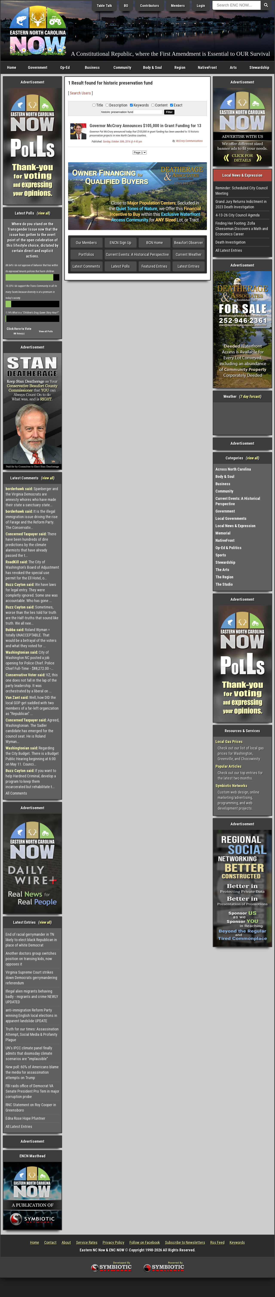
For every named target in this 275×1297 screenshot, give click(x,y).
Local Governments (230, 518)
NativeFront (207, 67)
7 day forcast (250, 396)
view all (43, 213)
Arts (233, 67)
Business (92, 67)
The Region (224, 577)
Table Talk (104, 6)
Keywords (237, 1242)
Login (201, 6)
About (66, 1242)
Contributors (149, 6)
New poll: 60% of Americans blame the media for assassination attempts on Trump (32, 1072)
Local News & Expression (235, 525)
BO (126, 6)
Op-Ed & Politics (228, 547)
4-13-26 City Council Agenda (237, 215)
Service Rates (87, 1242)
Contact (50, 1242)
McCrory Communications (189, 140)
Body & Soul (152, 67)
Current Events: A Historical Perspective (137, 254)
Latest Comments (86, 266)
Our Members (86, 242)
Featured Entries (154, 266)
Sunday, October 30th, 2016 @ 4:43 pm (122, 141)
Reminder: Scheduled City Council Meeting (241, 191)
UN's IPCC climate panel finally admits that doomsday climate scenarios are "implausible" (29, 1053)
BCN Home (154, 242)
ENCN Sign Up (120, 242)
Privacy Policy (113, 1242)
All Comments (16, 793)
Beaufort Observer (188, 242)
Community (122, 67)
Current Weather (189, 254)
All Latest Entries (19, 1126)
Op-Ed (65, 67)
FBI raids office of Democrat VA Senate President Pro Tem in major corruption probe (32, 1091)
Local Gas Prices (229, 741)
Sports (220, 555)
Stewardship (259, 67)
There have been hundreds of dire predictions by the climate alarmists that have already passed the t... (31, 545)
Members (178, 6)
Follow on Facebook (145, 1242)
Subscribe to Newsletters (185, 1242)
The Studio (224, 584)
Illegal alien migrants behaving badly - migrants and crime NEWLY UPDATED (32, 996)
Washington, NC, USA (242, 418)
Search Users (80, 93)
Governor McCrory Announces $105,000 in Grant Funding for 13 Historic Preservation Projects (145, 128)
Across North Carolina (233, 469)
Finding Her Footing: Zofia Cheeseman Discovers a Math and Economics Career (241, 228)
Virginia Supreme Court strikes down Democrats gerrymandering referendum (31, 977)
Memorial (223, 533)
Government (37, 67)
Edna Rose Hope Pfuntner (25, 1118)
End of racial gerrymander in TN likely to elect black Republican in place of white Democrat (31, 939)
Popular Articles (228, 766)
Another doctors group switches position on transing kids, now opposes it (31, 958)
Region (179, 67)
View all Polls (46, 331)
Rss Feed (217, 1242)
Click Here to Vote (19, 329)
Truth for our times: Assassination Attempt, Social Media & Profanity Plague (32, 1034)
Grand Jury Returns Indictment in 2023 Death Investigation (241, 204)
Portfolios (86, 254)
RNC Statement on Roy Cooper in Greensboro (31, 1107)
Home (11, 67)
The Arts (222, 569)
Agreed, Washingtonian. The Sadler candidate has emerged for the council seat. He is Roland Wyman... (32, 731)
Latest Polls (120, 266)
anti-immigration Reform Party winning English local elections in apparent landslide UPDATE (31, 1015)
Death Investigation (230, 242)
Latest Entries (189, 266)
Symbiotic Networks (231, 785)
